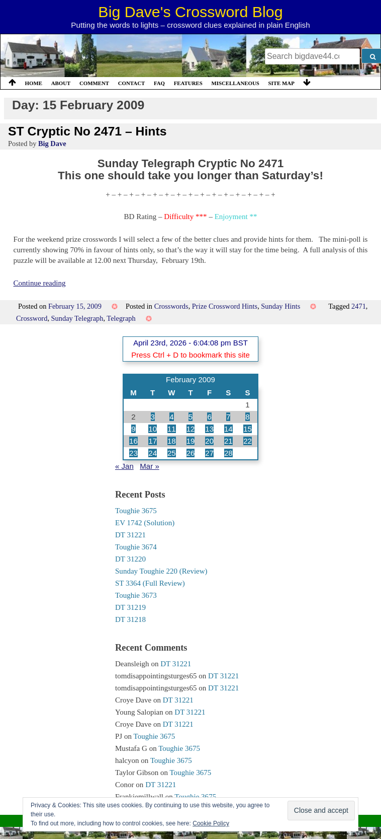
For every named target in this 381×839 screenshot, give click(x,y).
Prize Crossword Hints (224, 306)
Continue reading (40, 283)
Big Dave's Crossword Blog (190, 11)
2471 (358, 306)
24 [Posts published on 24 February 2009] (152, 453)
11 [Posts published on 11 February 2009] (171, 429)
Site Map (281, 83)
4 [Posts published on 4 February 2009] (171, 416)
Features (188, 83)
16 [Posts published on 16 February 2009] (133, 441)
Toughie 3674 (136, 547)
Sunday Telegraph (77, 318)
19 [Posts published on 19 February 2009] (190, 441)
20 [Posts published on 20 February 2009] (209, 441)
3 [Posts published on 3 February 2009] (153, 416)
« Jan (124, 466)
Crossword (31, 318)
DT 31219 (130, 607)
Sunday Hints (280, 306)
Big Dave (52, 143)
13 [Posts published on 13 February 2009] (209, 429)
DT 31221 (130, 535)
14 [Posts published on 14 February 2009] (228, 429)
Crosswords (171, 306)
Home (33, 83)
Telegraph (121, 318)
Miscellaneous (235, 83)
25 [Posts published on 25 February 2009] (171, 453)
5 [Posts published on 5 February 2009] (190, 416)
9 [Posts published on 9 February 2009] (133, 429)
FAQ (159, 83)
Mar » (149, 466)
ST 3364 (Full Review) (150, 583)
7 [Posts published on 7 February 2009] (228, 416)
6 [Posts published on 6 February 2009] (209, 416)
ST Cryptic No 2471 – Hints (87, 131)
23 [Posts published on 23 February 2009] (133, 453)
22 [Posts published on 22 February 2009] (247, 441)
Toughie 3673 (136, 595)
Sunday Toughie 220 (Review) (161, 571)
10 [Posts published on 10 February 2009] (152, 429)
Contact (131, 83)
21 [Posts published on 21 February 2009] (228, 441)
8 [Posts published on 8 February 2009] (247, 416)
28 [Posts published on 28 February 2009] (228, 453)
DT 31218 (130, 619)
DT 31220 (130, 559)
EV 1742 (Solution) (144, 523)
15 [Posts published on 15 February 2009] (247, 429)
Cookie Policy (211, 823)
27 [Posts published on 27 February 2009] (209, 453)
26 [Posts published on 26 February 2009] (190, 453)
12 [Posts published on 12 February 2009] (190, 429)
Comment (94, 83)
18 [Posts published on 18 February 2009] (171, 441)
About (61, 83)
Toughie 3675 (136, 511)
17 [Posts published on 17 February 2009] (152, 441)
